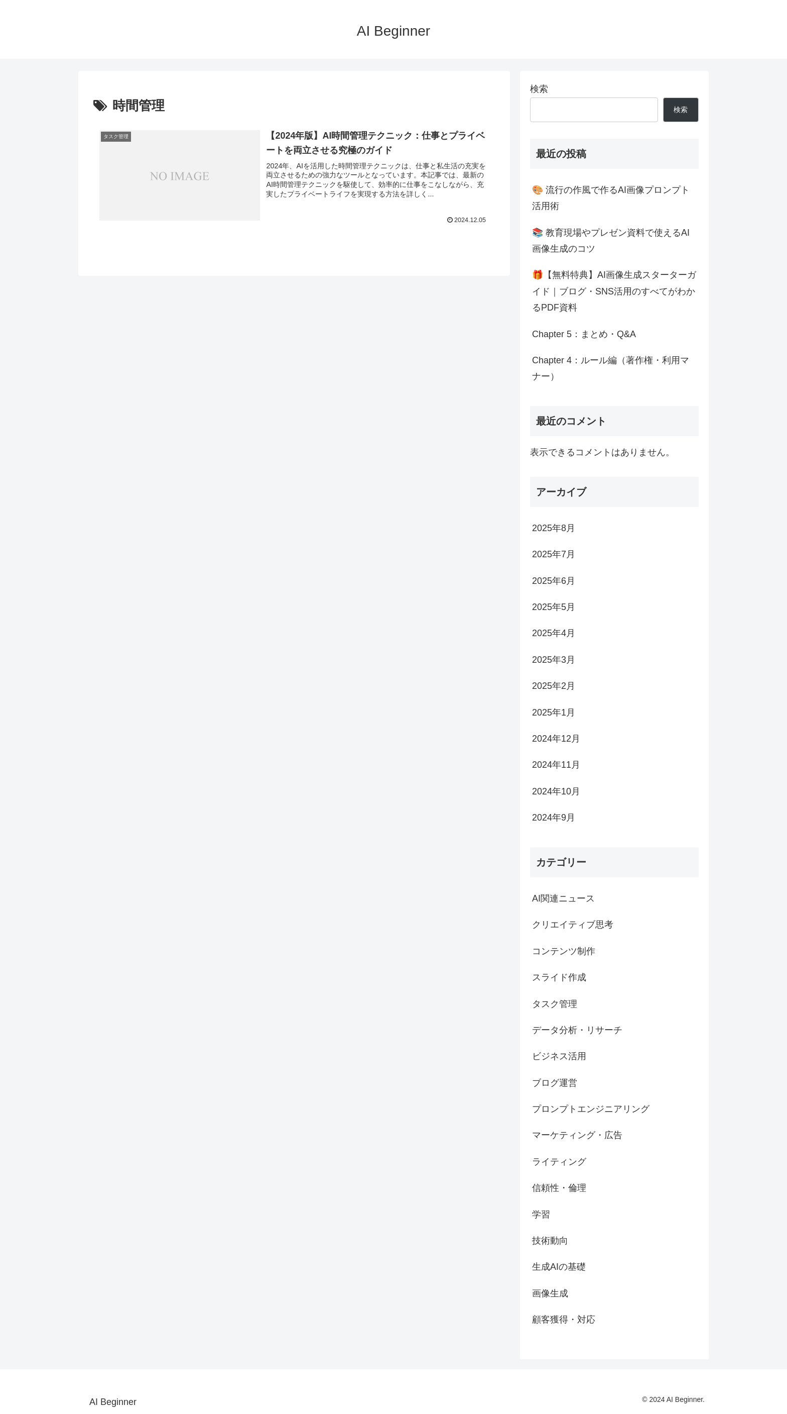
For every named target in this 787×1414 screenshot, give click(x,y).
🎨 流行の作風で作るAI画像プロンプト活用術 (611, 198)
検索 (539, 89)
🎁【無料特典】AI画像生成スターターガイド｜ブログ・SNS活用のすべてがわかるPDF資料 (614, 291)
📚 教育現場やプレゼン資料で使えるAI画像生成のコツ (611, 241)
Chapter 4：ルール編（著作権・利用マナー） (610, 368)
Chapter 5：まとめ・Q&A (584, 334)
